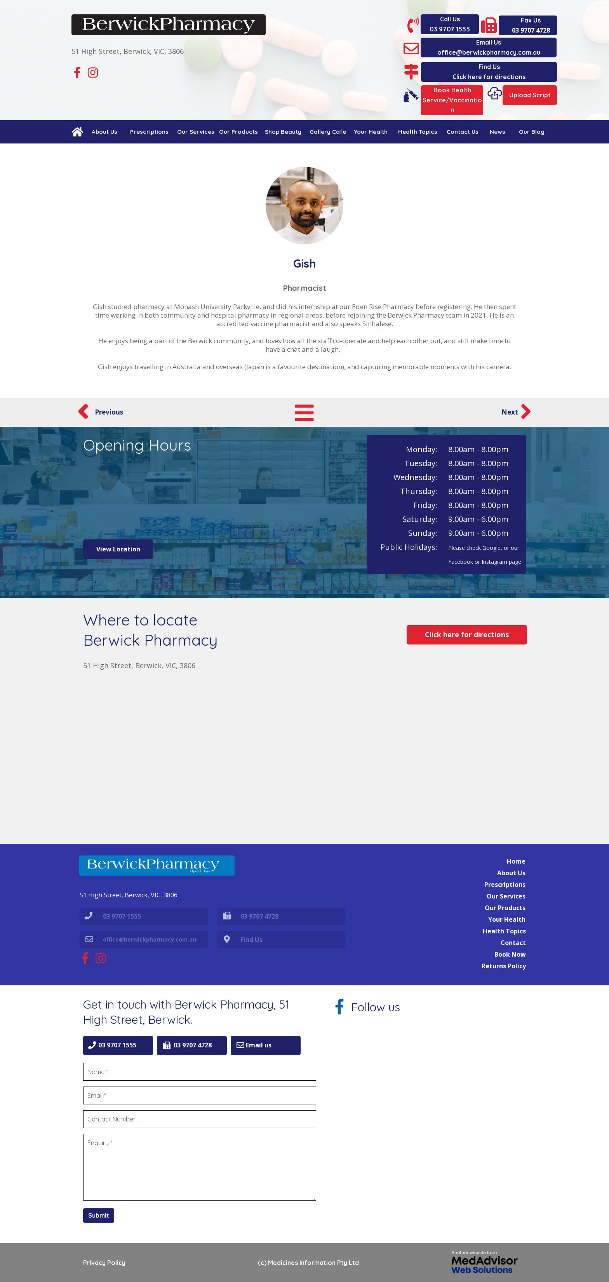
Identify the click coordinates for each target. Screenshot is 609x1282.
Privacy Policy (104, 1262)
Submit (98, 1215)
